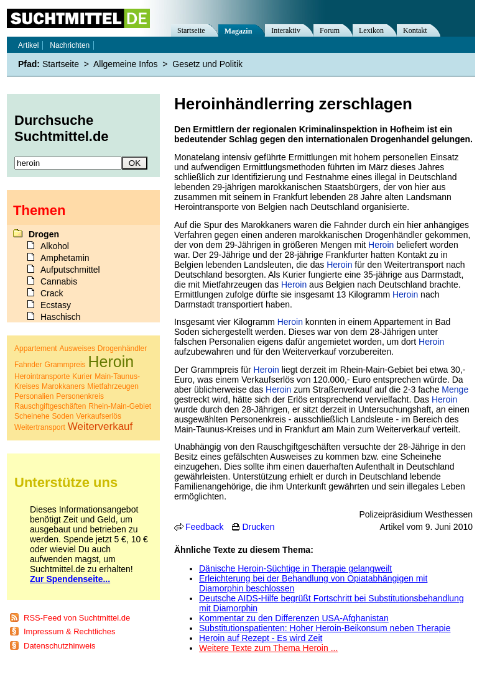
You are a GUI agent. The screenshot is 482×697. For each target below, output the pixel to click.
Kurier (82, 376)
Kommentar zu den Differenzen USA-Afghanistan (294, 618)
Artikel (28, 45)
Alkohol (54, 246)
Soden (63, 416)
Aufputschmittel (70, 270)
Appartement (35, 348)
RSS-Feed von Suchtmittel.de (77, 617)
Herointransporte (42, 376)
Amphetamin (65, 258)
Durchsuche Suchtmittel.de (61, 128)
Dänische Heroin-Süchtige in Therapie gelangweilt (295, 568)
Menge (455, 389)
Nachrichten (70, 45)
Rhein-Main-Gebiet (119, 406)
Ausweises (77, 348)
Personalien (33, 396)
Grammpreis (65, 364)
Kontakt (415, 30)
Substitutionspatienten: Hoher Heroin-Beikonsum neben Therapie (324, 628)
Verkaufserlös (98, 416)
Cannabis (58, 281)
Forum (330, 30)
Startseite (191, 30)
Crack (51, 293)
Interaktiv (285, 30)
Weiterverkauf (100, 426)
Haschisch (60, 317)
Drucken (258, 527)
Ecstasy (55, 305)
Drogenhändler (122, 348)
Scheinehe (32, 416)
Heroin (381, 245)
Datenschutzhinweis (60, 645)
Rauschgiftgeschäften (50, 406)
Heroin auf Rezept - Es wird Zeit (260, 638)
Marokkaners (63, 386)
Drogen (44, 234)
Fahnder (28, 364)
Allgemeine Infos (125, 64)
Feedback (204, 527)
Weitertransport (39, 427)
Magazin (239, 31)
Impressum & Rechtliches (69, 631)
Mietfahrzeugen (113, 386)
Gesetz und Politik (207, 64)
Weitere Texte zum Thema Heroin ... (268, 648)
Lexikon (371, 30)
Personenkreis (80, 396)
